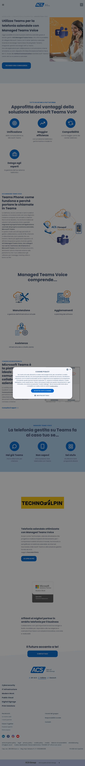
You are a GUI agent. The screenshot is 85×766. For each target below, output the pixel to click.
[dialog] (42, 383)
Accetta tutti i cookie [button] (42, 391)
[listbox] (67, 370)
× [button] (70, 369)
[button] (42, 395)
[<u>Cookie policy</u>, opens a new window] (54, 386)
